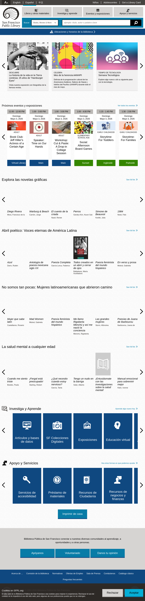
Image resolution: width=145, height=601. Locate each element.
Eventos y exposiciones (98, 13)
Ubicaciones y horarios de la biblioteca (73, 32)
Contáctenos (109, 573)
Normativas (57, 573)
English (17, 2)
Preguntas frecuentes (72, 579)
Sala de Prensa (93, 573)
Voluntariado (72, 553)
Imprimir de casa (72, 513)
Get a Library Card (131, 2)
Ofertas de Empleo (74, 573)
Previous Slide (3, 65)
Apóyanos (37, 553)
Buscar (26, 23)
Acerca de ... (17, 573)
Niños (95, 2)
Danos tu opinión (107, 553)
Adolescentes (110, 2)
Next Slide (141, 65)
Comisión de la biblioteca (37, 573)
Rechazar (112, 592)
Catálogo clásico (126, 573)
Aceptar (134, 592)
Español (29, 2)
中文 (41, 2)
